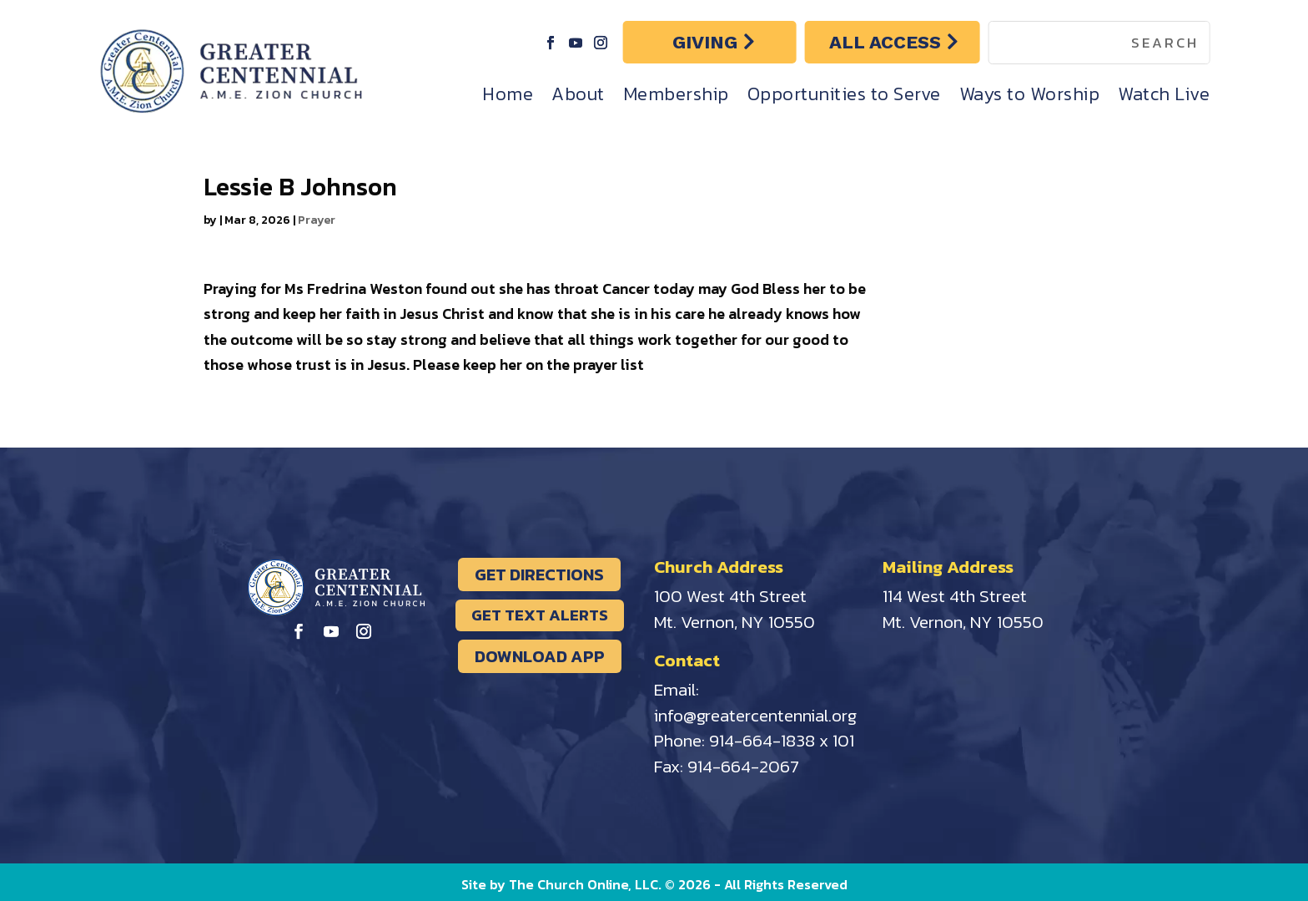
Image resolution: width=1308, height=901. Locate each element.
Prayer (316, 220)
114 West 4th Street (955, 596)
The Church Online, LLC (583, 884)
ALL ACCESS (885, 42)
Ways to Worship (1029, 94)
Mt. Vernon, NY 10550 (734, 622)
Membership (676, 94)
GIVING (704, 42)
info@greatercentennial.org (755, 715)
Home (507, 94)
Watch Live (1164, 94)
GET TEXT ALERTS (539, 615)
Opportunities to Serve (844, 94)
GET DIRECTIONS (539, 574)
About (578, 94)
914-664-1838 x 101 (781, 740)
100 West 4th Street (730, 596)
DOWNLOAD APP (540, 656)
